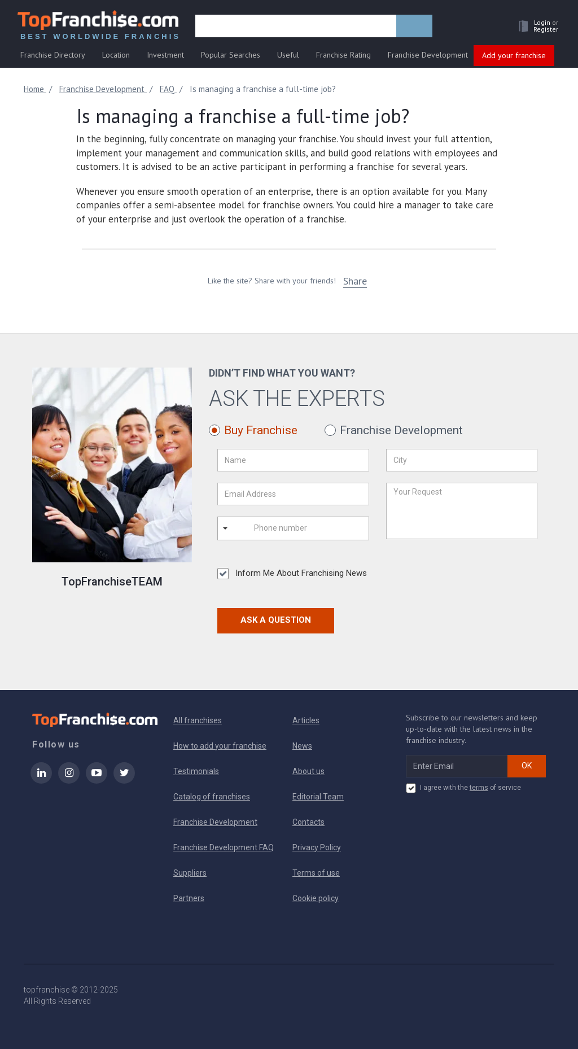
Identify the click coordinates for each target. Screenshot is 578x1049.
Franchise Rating (343, 55)
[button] (536, 26)
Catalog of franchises (211, 796)
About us (308, 771)
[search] (295, 26)
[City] (461, 460)
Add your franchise (514, 55)
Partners (188, 898)
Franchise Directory (52, 55)
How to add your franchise (219, 745)
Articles (305, 720)
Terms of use (316, 872)
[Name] (293, 460)
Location (116, 55)
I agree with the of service (463, 788)
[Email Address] (293, 494)
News (302, 745)
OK (527, 765)
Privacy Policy (316, 847)
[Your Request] (461, 511)
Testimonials (196, 771)
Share (355, 280)
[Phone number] (299, 528)
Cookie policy (315, 898)
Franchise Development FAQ (223, 847)
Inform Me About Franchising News (292, 573)
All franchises (197, 720)
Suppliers (190, 872)
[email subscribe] (457, 766)
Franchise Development (428, 55)
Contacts (308, 822)
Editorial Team (318, 796)
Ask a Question (275, 620)
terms (479, 788)
